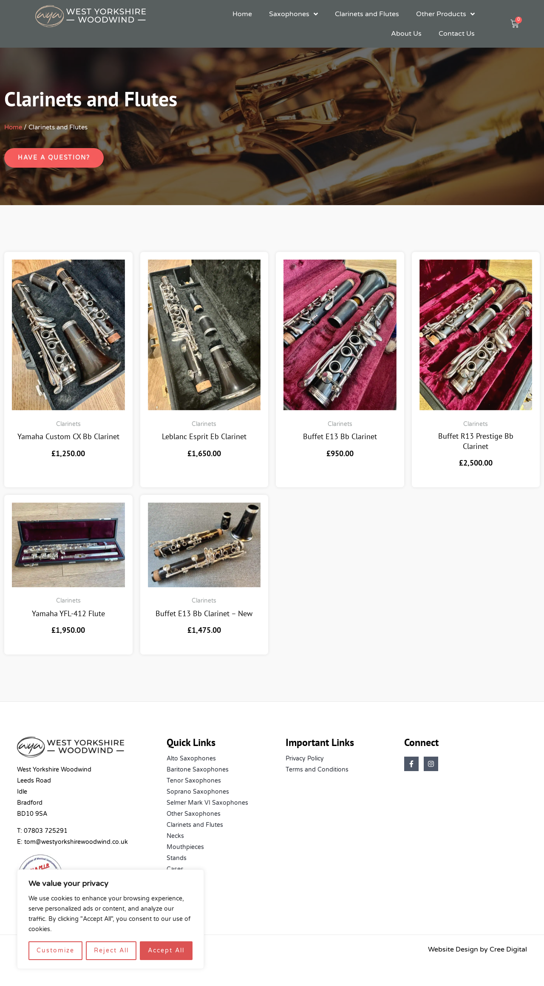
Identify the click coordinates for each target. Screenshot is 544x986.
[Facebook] (411, 764)
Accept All (166, 950)
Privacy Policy (305, 758)
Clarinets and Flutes (367, 14)
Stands (177, 858)
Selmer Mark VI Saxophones (207, 802)
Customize (55, 950)
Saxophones (293, 14)
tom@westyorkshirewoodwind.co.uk (76, 842)
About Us (406, 33)
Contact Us (457, 33)
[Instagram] (431, 764)
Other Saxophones (194, 813)
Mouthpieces (185, 847)
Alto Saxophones (191, 758)
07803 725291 (46, 831)
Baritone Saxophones (198, 769)
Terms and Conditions (317, 769)
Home (242, 14)
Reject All (111, 950)
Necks (175, 836)
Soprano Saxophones (198, 791)
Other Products (445, 14)
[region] (110, 919)
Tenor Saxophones (194, 780)
